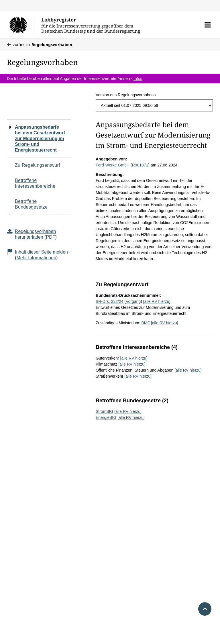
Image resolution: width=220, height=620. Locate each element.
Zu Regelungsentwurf (37, 165)
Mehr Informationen (36, 257)
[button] (208, 25)
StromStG (104, 411)
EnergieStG (106, 417)
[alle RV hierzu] (156, 301)
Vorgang (133, 301)
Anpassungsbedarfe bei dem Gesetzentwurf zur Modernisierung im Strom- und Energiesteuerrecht (40, 138)
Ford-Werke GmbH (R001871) (123, 165)
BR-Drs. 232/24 (109, 301)
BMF (145, 323)
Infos (137, 78)
